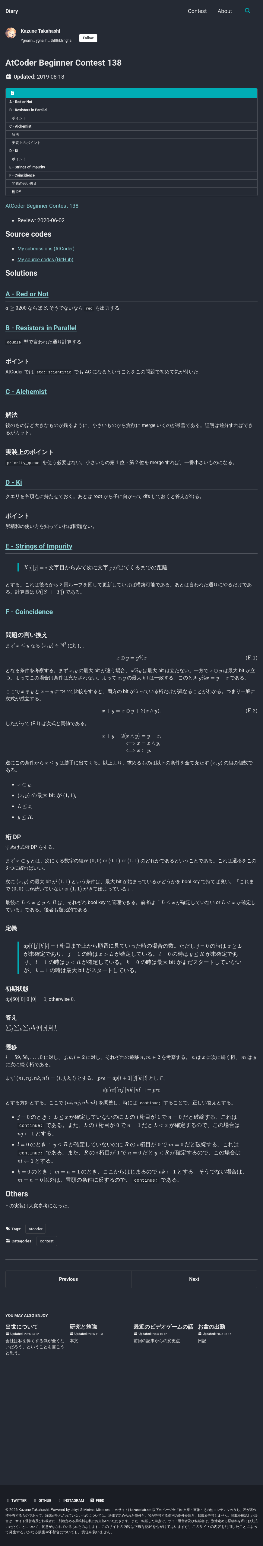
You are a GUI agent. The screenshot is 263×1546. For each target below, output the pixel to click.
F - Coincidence (24, 186)
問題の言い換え (27, 196)
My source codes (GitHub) (49, 275)
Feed (104, 1500)
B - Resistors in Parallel (31, 113)
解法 (17, 141)
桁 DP (18, 205)
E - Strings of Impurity (30, 177)
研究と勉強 (83, 1423)
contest (46, 1335)
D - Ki (15, 159)
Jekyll (76, 1510)
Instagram (75, 1500)
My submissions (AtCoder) (49, 264)
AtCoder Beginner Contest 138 (41, 220)
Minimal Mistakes (99, 1510)
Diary (11, 11)
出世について (21, 1423)
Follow (96, 38)
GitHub (44, 1500)
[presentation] (16, 328)
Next (194, 1374)
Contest (196, 11)
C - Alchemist (22, 132)
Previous (68, 1374)
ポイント (21, 123)
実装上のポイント (29, 150)
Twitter (17, 1500)
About (224, 11)
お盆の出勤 (211, 1423)
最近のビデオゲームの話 (163, 1423)
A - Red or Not (23, 104)
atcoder (36, 1322)
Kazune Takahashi (43, 31)
